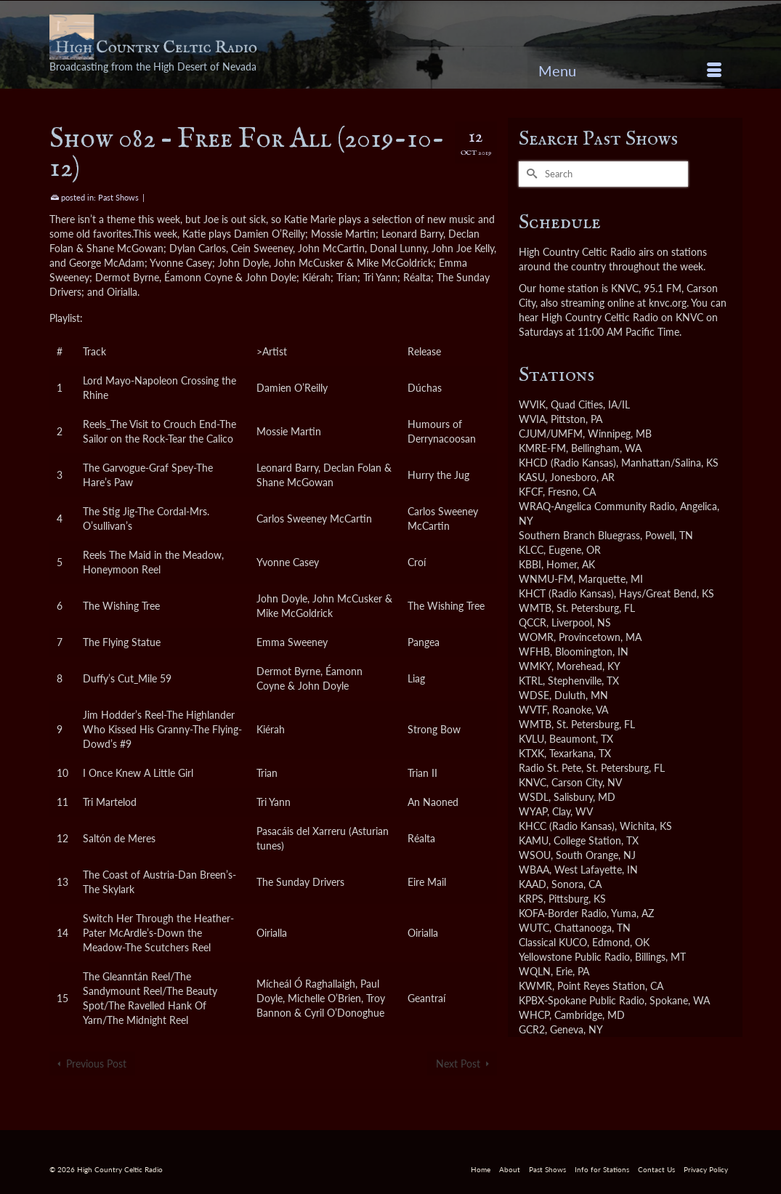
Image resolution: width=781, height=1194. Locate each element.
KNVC (532, 782)
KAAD (532, 884)
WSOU (535, 855)
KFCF (531, 491)
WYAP (533, 811)
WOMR (536, 637)
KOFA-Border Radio (563, 913)
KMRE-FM (542, 448)
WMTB (535, 608)
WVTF (533, 709)
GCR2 (532, 1029)
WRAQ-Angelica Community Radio (597, 506)
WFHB (534, 651)
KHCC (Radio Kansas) (567, 826)
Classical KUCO (553, 942)
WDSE (534, 695)
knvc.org (668, 303)
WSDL (534, 797)
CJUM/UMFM (551, 433)
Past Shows (118, 197)
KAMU (534, 840)
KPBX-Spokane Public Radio (581, 1000)
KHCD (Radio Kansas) (567, 462)
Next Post (458, 1063)
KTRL (531, 680)
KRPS (531, 898)
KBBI (530, 564)
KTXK (531, 753)
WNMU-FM (546, 579)
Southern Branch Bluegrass (579, 535)
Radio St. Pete (550, 768)
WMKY (535, 666)
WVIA (532, 419)
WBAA (534, 869)
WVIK (532, 404)
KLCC (531, 550)
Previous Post (96, 1063)
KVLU (531, 739)
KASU (532, 477)
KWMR (535, 986)
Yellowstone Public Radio (574, 957)
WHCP (534, 1015)
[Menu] (629, 70)
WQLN (535, 971)
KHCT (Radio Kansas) (566, 593)
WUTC (534, 927)
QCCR (532, 622)
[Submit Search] (530, 174)
